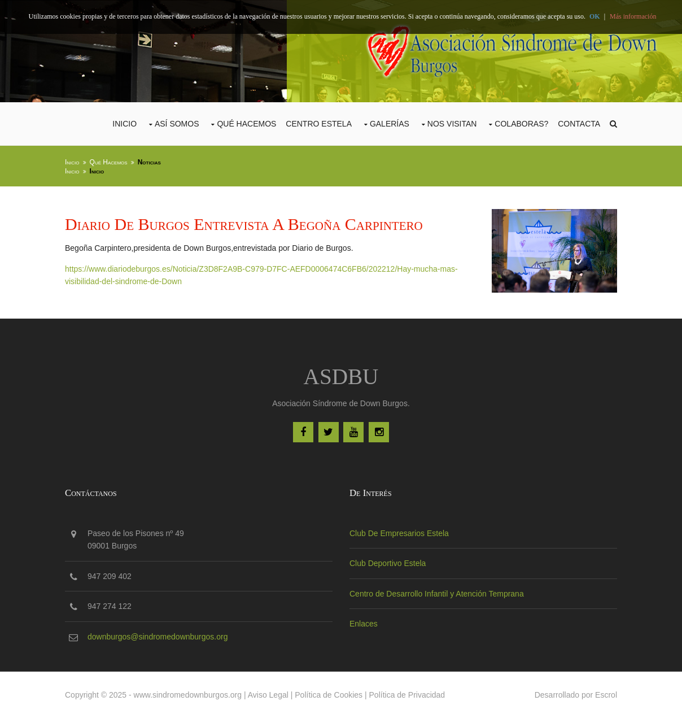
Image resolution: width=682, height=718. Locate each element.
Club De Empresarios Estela (399, 533)
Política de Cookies (328, 694)
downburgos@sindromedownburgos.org (158, 636)
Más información (633, 16)
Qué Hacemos (246, 123)
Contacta (579, 123)
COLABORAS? (521, 123)
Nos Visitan (452, 123)
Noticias (149, 162)
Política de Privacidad (407, 694)
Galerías (389, 123)
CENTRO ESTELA (319, 123)
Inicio (124, 123)
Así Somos (177, 123)
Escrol (606, 694)
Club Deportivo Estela (387, 563)
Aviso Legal (268, 694)
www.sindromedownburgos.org (188, 694)
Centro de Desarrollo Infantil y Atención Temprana (436, 593)
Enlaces (363, 623)
